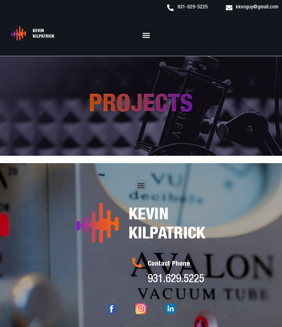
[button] (146, 35)
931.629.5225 (176, 279)
